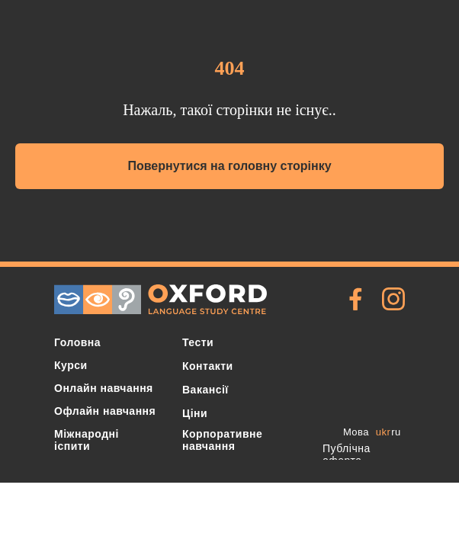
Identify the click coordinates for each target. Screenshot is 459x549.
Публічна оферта (347, 454)
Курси (71, 365)
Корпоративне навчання (222, 440)
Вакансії (205, 390)
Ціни (194, 413)
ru (396, 432)
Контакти (207, 366)
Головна (77, 342)
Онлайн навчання (103, 388)
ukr (383, 432)
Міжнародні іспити (86, 440)
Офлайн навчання (105, 411)
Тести (197, 342)
